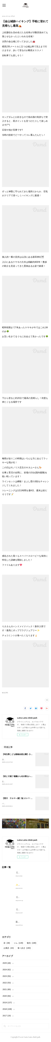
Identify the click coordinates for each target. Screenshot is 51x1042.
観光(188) (5, 692)
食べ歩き (24, 948)
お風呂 (9, 948)
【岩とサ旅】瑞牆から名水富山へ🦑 (17, 776)
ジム (18, 943)
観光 (31, 943)
